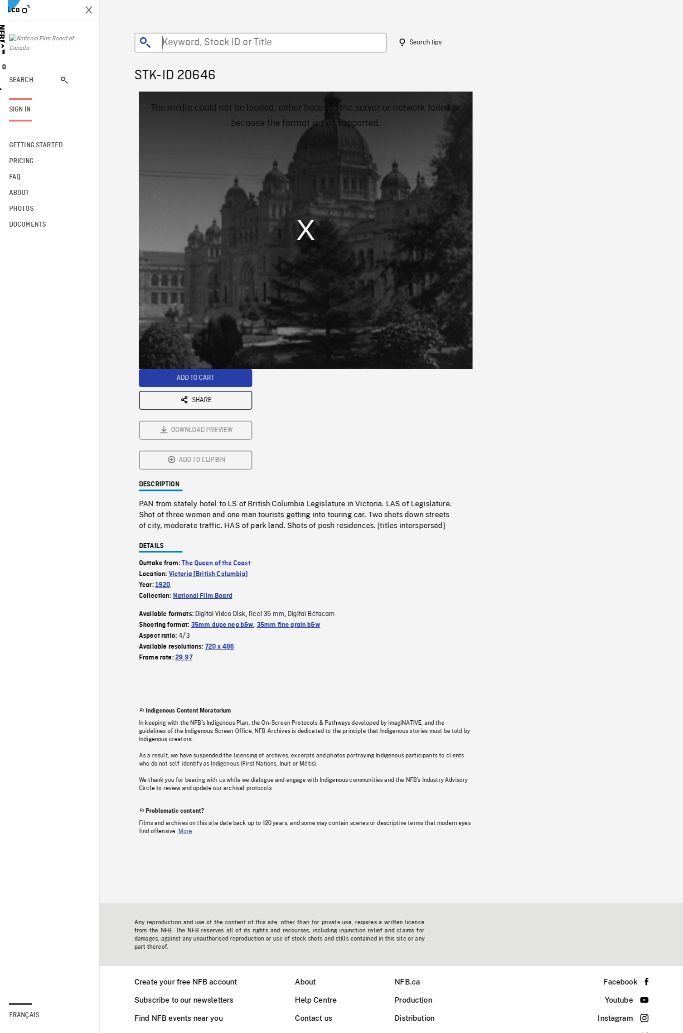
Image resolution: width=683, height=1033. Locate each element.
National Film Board (208, 495)
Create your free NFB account (191, 982)
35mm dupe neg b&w (228, 524)
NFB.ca (413, 982)
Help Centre (322, 1000)
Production (419, 1000)
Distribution (421, 1018)
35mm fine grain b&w (294, 524)
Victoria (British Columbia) (214, 473)
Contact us (319, 1018)
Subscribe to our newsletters (189, 1000)
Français (36, 1015)
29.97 (190, 557)
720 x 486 (225, 546)
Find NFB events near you (184, 1018)
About (311, 982)
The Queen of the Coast (222, 462)
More (191, 730)
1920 (169, 484)
